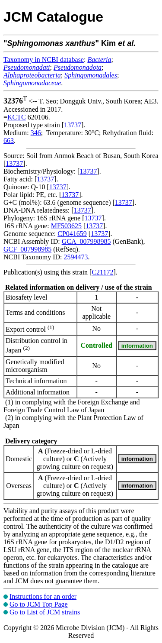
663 (8, 140)
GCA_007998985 (86, 241)
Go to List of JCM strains (45, 612)
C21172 (102, 272)
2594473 (76, 257)
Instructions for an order (43, 596)
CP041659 (72, 233)
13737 (72, 125)
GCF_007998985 (27, 249)
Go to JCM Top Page (39, 604)
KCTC (16, 117)
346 (36, 132)
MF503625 (66, 225)
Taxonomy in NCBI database (43, 59)
